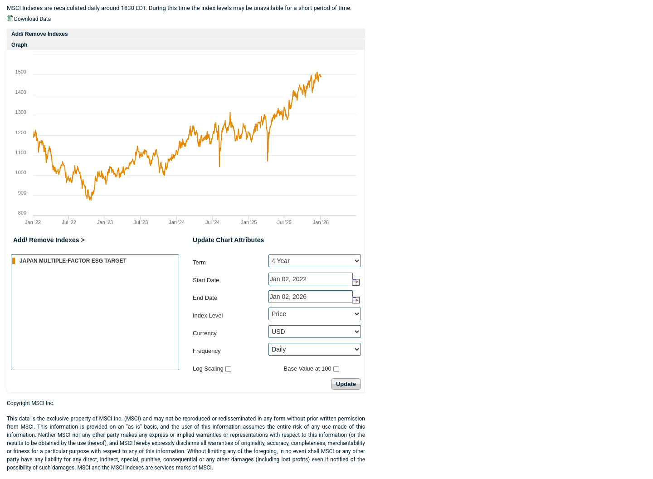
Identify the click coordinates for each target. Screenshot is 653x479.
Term (199, 262)
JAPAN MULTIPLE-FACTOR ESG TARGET (95, 260)
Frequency (206, 350)
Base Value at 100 (307, 368)
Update (346, 384)
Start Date (206, 280)
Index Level (208, 315)
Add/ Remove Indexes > (49, 240)
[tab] (186, 34)
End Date (205, 297)
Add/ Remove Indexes (39, 34)
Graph (19, 45)
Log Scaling (208, 368)
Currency (205, 333)
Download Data (32, 19)
